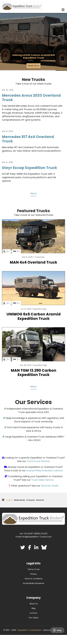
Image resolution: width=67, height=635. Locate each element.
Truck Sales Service (42, 479)
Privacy (33, 574)
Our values (33, 617)
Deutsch (40, 500)
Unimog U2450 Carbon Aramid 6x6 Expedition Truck (33, 56)
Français (30, 500)
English (9, 500)
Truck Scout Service (38, 461)
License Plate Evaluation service (44, 470)
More (33, 193)
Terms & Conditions (33, 578)
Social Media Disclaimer (33, 583)
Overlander (40, 257)
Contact (33, 613)
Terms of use (33, 569)
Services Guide (49, 485)
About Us (34, 603)
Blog (33, 608)
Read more (33, 65)
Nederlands (19, 500)
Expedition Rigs (39, 309)
